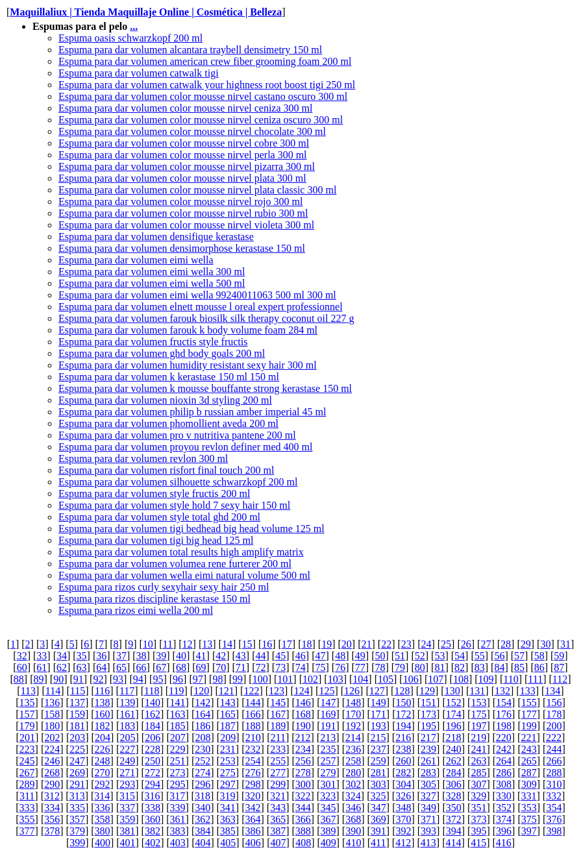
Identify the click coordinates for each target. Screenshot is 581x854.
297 (228, 784)
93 (118, 679)
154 (504, 702)
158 (52, 714)
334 (52, 807)
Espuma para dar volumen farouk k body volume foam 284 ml (187, 330)
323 (328, 795)
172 (403, 714)
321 (278, 795)
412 (403, 842)
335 (77, 807)
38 (141, 655)
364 (253, 819)
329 (478, 795)
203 (77, 737)
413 (428, 842)
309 (529, 784)
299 (278, 784)
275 (228, 772)
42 (221, 655)
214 (353, 737)
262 (454, 760)
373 (478, 819)
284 (454, 772)
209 (228, 737)
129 (427, 690)
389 (328, 830)
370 (403, 819)
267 (27, 772)
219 (478, 737)
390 (353, 830)
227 (127, 749)
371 (428, 819)
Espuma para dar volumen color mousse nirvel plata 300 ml (182, 178)
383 (178, 830)
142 (202, 702)
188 (253, 725)
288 (554, 772)
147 (328, 702)
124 (302, 690)
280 (353, 772)
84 (499, 667)
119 (176, 690)
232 (253, 749)
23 (406, 644)
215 (378, 737)
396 (504, 830)
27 (485, 644)
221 (528, 737)
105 (385, 679)
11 (168, 644)
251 (178, 760)
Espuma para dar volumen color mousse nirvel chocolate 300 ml (192, 131)
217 (428, 737)
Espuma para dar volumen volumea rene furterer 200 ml (174, 563)
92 (98, 679)
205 (128, 737)
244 (554, 749)
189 (278, 725)
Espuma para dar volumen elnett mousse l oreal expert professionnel (200, 306)
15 (247, 644)
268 (52, 772)
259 (378, 760)
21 (366, 644)
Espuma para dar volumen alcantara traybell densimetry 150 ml (190, 49)
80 (420, 667)
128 (402, 690)
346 (353, 807)
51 (400, 655)
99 (237, 679)
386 (253, 830)
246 (52, 760)
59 (559, 655)
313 (77, 795)
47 (320, 655)
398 (554, 830)
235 (328, 749)
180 (52, 725)
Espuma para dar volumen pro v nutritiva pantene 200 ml (177, 435)
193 (378, 725)
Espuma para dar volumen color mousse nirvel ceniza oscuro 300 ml (200, 119)
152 (454, 702)
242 (504, 749)
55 (480, 655)
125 (326, 690)
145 (278, 702)
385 (228, 830)
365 (278, 819)
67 (161, 667)
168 (303, 714)
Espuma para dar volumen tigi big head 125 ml (155, 540)
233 (278, 749)
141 (178, 702)
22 (386, 644)
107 (435, 679)
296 (202, 784)
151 (428, 702)
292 (102, 784)
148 (353, 702)
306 (454, 784)
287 (529, 772)
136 (52, 702)
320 (252, 795)
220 (504, 737)
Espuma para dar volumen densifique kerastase (156, 236)
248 (102, 760)
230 (202, 749)
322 (303, 795)
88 (19, 679)
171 (378, 714)
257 (328, 760)
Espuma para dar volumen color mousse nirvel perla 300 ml (182, 154)
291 (77, 784)
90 (58, 679)
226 (102, 749)
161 (127, 714)
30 (545, 644)
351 (478, 807)
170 (353, 714)
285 (478, 772)
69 (201, 667)
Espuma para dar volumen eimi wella (136, 259)
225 (77, 749)
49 (360, 655)
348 (403, 807)
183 (127, 725)
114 (52, 690)
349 (428, 807)
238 (403, 749)
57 (519, 655)
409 (328, 842)
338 (152, 807)
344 (303, 807)
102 (310, 679)
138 (102, 702)
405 (228, 842)
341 (228, 807)
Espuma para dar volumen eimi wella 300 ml (151, 271)
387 (278, 830)
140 (152, 702)
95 (158, 679)
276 (253, 772)
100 (260, 679)
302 (353, 784)
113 (28, 690)
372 (454, 819)
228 (152, 749)
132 (502, 690)
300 (303, 784)
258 (353, 760)
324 (353, 795)
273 (178, 772)
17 (287, 644)
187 (228, 725)
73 (280, 667)
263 (478, 760)
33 (41, 655)
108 (461, 679)
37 (121, 655)
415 (478, 842)
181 (77, 725)
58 (539, 655)
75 (320, 667)
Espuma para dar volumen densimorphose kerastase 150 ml (181, 248)
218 (453, 737)
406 (253, 842)
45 (280, 655)
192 (353, 725)
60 (22, 667)
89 (38, 679)
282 (403, 772)
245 (27, 760)
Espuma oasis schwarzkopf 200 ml (130, 37)
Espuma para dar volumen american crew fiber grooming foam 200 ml (204, 61)
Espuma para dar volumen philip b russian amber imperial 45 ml (192, 411)
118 (151, 690)
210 (253, 737)
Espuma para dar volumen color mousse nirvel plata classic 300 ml (197, 189)
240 (454, 749)
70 (221, 667)
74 (300, 667)
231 (228, 749)
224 (52, 749)
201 (27, 737)
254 (253, 760)
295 (178, 784)
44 (261, 655)
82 (459, 667)
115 (77, 690)
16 (267, 644)
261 (428, 760)
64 (101, 667)
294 (152, 784)
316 (152, 795)
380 (102, 830)
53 (439, 655)
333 (27, 807)
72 (261, 667)
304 (403, 784)
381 (127, 830)
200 (554, 725)
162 (152, 714)
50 (380, 655)
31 (565, 644)
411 (378, 842)
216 (403, 737)
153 (478, 702)
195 (428, 725)
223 (27, 749)
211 (277, 737)
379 (77, 830)
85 (519, 667)
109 (486, 679)
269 (77, 772)
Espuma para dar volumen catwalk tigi (138, 73)
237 (378, 749)
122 (251, 690)
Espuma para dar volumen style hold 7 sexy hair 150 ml (174, 505)
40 (181, 655)
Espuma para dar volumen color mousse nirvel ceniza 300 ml (185, 108)
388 (303, 830)
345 (328, 807)
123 (276, 690)
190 (303, 725)
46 (300, 655)
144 (253, 702)
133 (528, 690)
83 (480, 667)
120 (201, 690)
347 (378, 807)
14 (227, 644)
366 (303, 819)
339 (178, 807)
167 (278, 714)
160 (102, 714)
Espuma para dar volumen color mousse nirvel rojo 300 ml (180, 201)
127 (377, 690)
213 (328, 737)
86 (539, 667)
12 (187, 644)
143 (228, 702)
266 (554, 760)
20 (346, 644)
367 (328, 819)
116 (102, 690)
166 (253, 714)
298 (253, 784)
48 (340, 655)
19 (326, 644)
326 (403, 795)
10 (148, 644)
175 (478, 714)
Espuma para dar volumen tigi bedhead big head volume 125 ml (191, 528)
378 (52, 830)
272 (152, 772)
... (134, 26)
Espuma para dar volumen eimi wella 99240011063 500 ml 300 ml (197, 294)
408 (303, 842)
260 (403, 760)
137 (77, 702)
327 (428, 795)
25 (446, 644)
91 (78, 679)
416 (504, 842)
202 (52, 737)
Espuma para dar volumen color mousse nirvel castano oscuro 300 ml (202, 96)
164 (202, 714)
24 (426, 644)
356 (52, 819)
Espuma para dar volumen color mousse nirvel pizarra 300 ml (186, 166)
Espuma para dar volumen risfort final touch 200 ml (166, 470)
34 (61, 655)
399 (77, 842)
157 (27, 714)
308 (504, 784)
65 (121, 667)
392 (403, 830)
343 (278, 807)
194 (403, 725)
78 (380, 667)
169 (328, 714)
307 (478, 784)
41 (201, 655)
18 (307, 644)
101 (285, 679)
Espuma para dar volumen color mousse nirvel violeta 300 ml (186, 224)
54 (459, 655)
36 (101, 655)
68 (181, 667)
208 (203, 737)
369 (378, 819)
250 (152, 760)
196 (454, 725)
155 (529, 702)
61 (41, 667)
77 (360, 667)
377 (27, 830)
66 (141, 667)
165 (228, 714)
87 (559, 667)
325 (378, 795)
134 (552, 690)
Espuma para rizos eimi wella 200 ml (135, 610)
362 (202, 819)
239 (428, 749)
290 (52, 784)
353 (529, 807)
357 (77, 819)
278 (303, 772)
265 (529, 760)
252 (202, 760)
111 (535, 679)
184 (152, 725)
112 (559, 679)
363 (228, 819)
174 (454, 714)
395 (478, 830)
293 (127, 784)
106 (411, 679)
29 (526, 644)
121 (226, 690)
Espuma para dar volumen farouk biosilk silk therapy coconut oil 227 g (206, 318)
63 (82, 667)
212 (303, 737)
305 (428, 784)
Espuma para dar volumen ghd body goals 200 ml (161, 353)
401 (128, 842)
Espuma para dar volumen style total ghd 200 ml (159, 516)
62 (61, 667)
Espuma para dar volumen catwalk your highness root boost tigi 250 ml (206, 84)
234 (303, 749)
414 (453, 842)
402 (152, 842)
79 (400, 667)
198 (504, 725)
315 (127, 795)
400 (102, 842)
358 (102, 819)
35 (82, 655)
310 (554, 784)
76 (340, 667)
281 (378, 772)
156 (554, 702)
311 (26, 795)
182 (102, 725)
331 (528, 795)
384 (202, 830)
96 (178, 679)
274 (202, 772)
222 (554, 737)
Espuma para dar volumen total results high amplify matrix (181, 551)
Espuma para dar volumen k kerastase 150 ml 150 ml (168, 376)
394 (454, 830)
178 (554, 714)
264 (504, 760)
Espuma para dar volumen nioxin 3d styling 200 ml (165, 400)
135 (27, 702)
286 (504, 772)
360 (152, 819)
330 (504, 795)
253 (228, 760)
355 (27, 819)
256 (303, 760)
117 (126, 690)
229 (178, 749)
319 (228, 795)
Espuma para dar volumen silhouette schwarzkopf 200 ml (177, 481)
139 (127, 702)
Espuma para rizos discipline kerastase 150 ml (154, 598)
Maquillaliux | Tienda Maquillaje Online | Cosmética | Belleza (146, 12)
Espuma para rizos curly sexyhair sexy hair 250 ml (163, 586)
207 (178, 737)
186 (202, 725)
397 (529, 830)
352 (504, 807)
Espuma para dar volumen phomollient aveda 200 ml (168, 423)
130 (452, 690)
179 (27, 725)
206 (152, 737)
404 (203, 842)
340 (202, 807)
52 (420, 655)
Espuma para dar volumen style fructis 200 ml (154, 493)
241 (478, 749)
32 (22, 655)
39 (161, 655)
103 (335, 679)
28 (506, 644)
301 (328, 784)
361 (178, 819)
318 (202, 795)
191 (328, 725)
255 (278, 760)
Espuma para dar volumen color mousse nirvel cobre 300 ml (183, 143)
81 (439, 667)
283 (428, 772)
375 (529, 819)
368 (353, 819)
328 (453, 795)
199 (529, 725)
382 (152, 830)
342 (253, 807)
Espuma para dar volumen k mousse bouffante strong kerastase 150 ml (205, 388)
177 (529, 714)
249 (127, 760)
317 (177, 795)
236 (353, 749)
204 (102, 737)
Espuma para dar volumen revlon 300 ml (143, 458)
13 (207, 644)
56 (499, 655)
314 (102, 795)
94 (138, 679)
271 (127, 772)
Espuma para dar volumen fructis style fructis (152, 341)
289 (27, 784)
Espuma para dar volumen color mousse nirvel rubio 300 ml (183, 213)
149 (378, 702)
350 (454, 807)
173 (428, 714)
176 (504, 714)
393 (428, 830)
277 (278, 772)
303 (378, 784)
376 (554, 819)
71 (241, 667)
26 (466, 644)
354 (554, 807)
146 (303, 702)
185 (178, 725)
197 (478, 725)
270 (102, 772)
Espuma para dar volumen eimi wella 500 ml (151, 283)
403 (178, 842)
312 (52, 795)
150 (403, 702)
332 (554, 795)
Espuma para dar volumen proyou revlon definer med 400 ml (185, 446)
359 (127, 819)
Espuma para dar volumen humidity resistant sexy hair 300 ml (187, 365)
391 (378, 830)
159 (77, 714)
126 (352, 690)
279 (328, 772)
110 (510, 679)
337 (127, 807)
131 (477, 690)
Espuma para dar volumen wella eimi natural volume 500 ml (184, 575)
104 (360, 679)
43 (241, 655)
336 (102, 807)
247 (77, 760)
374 (504, 819)
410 (353, 842)
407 (278, 842)
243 (529, 749)
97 (198, 679)
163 (178, 714)
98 (217, 679)
